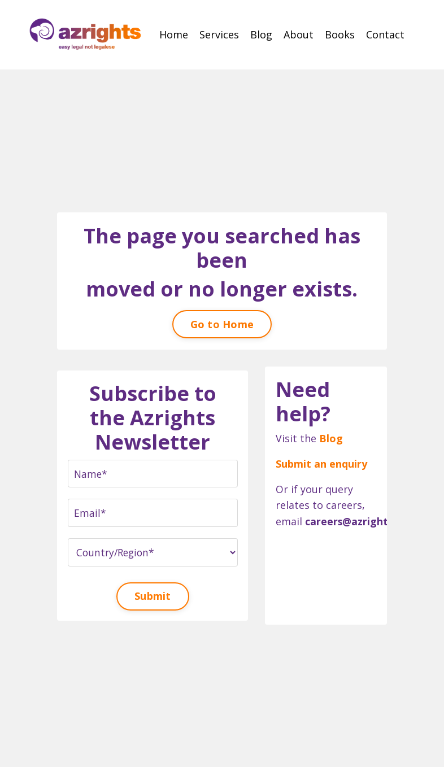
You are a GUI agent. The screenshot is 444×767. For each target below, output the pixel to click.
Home (173, 34)
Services (219, 34)
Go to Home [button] (222, 322)
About (299, 34)
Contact (385, 34)
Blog (261, 34)
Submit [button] (152, 596)
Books (340, 34)
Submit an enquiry (322, 463)
